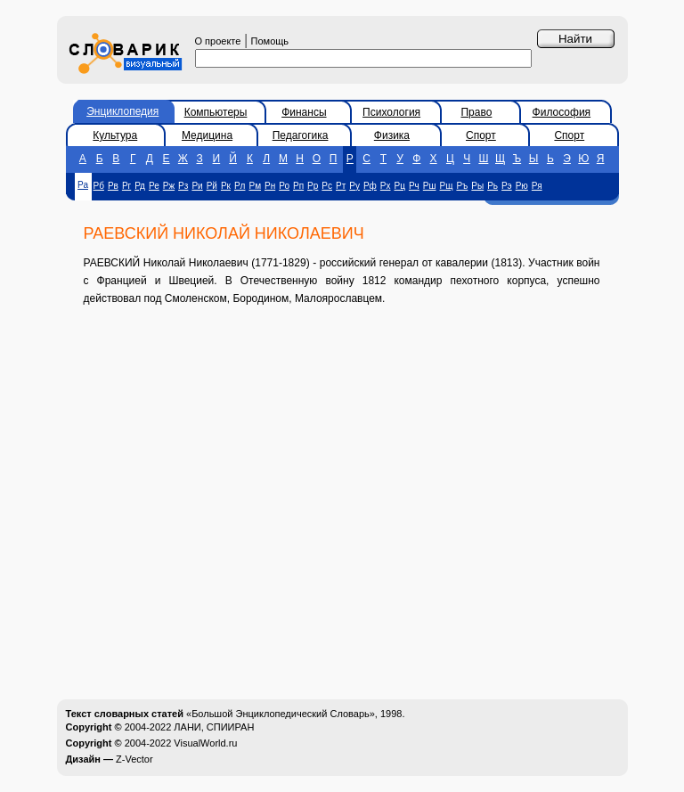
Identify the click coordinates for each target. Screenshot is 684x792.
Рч (414, 186)
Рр (312, 186)
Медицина (207, 135)
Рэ (506, 186)
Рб (99, 186)
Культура (115, 135)
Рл (240, 186)
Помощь (270, 41)
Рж (169, 186)
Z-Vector (134, 759)
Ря (537, 186)
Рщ (446, 186)
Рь (492, 186)
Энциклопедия (122, 111)
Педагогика (301, 135)
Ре (154, 186)
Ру (354, 186)
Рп (298, 186)
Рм (254, 186)
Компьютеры (216, 112)
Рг (126, 186)
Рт (341, 186)
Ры (477, 186)
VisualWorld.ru (205, 743)
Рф (370, 186)
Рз (183, 186)
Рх (385, 186)
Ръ (462, 186)
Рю (522, 186)
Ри (196, 186)
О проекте (218, 41)
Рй (212, 186)
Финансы (303, 112)
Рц (400, 186)
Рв (113, 186)
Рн (270, 186)
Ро (284, 186)
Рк (226, 186)
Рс (327, 186)
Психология (391, 112)
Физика (392, 135)
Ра (82, 185)
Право (476, 112)
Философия (562, 112)
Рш (429, 186)
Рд (139, 186)
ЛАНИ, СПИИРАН (214, 727)
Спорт (481, 135)
